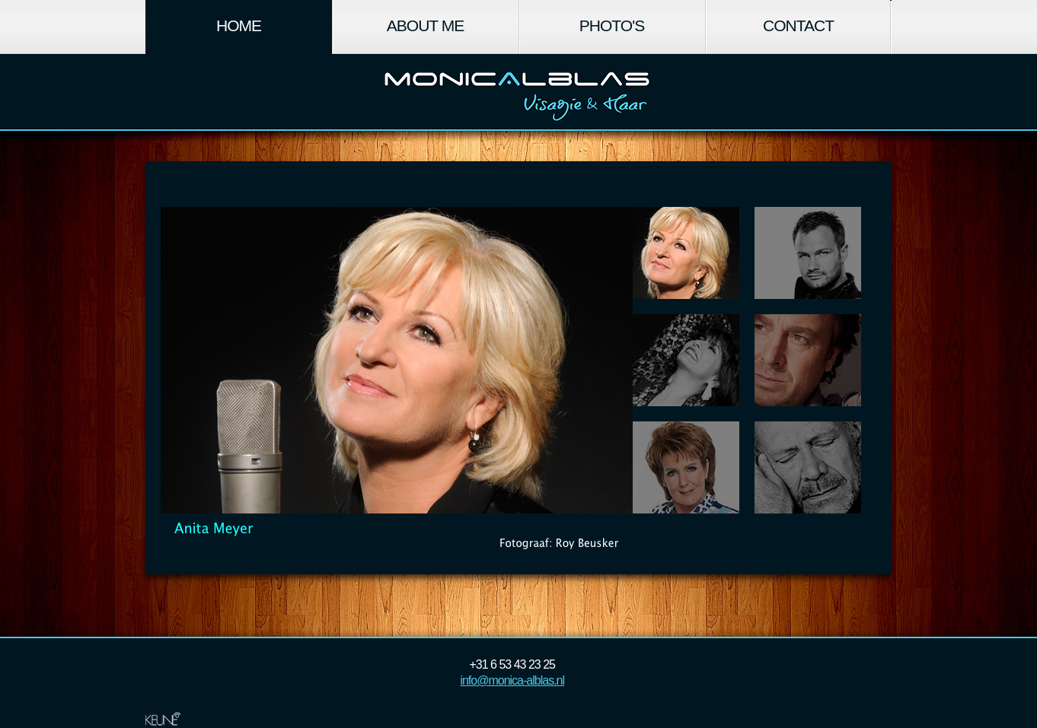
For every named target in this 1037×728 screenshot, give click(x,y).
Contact (798, 25)
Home (238, 25)
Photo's (611, 25)
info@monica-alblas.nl (512, 680)
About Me (425, 25)
